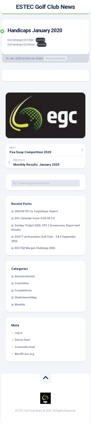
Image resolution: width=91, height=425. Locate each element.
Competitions (23, 290)
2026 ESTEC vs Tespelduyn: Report (36, 211)
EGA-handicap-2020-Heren (21, 40)
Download (40, 40)
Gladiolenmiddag (25, 297)
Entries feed (22, 339)
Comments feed (25, 346)
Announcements (55, 58)
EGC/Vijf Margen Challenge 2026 (35, 248)
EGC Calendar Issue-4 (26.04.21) (35, 218)
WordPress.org (24, 353)
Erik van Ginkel (34, 58)
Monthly (20, 304)
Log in (18, 332)
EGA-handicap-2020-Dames (21, 44)
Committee (22, 283)
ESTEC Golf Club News (45, 6)
